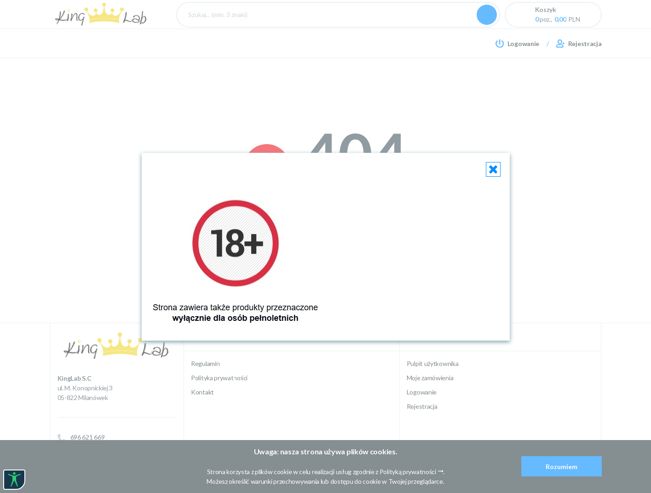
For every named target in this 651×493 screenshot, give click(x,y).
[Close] (493, 169)
